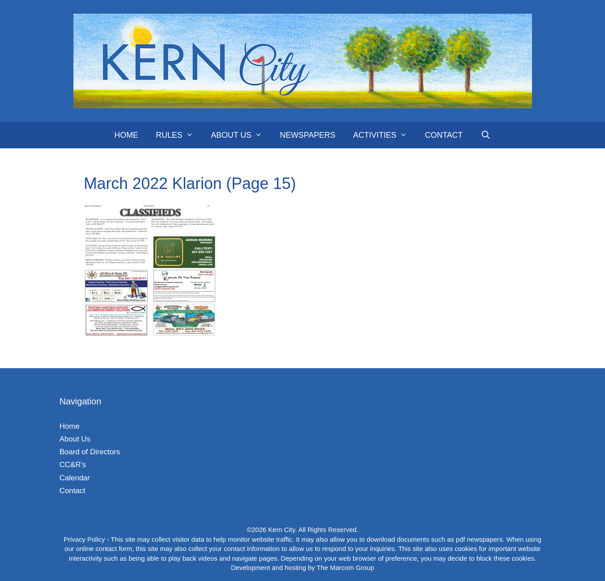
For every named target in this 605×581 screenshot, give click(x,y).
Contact (444, 135)
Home (126, 135)
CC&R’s (73, 464)
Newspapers (307, 135)
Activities (384, 135)
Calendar (75, 478)
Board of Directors (90, 452)
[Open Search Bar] (485, 135)
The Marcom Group (345, 567)
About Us (241, 135)
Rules (179, 135)
